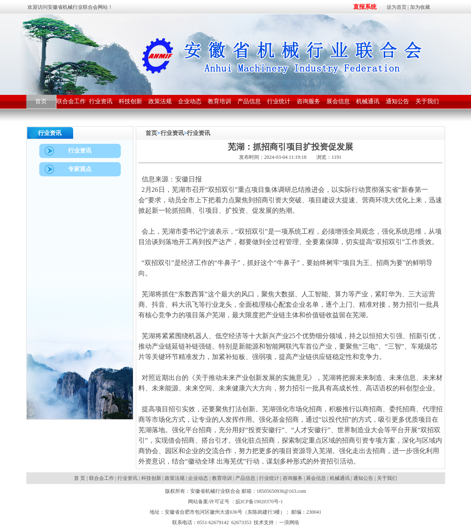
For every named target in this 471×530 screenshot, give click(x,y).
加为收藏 (420, 7)
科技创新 (151, 478)
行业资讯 (172, 133)
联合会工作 (101, 478)
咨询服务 (293, 478)
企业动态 (198, 478)
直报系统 (365, 7)
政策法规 (175, 478)
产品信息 (245, 478)
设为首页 (397, 7)
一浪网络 (289, 522)
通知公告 (363, 478)
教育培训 (222, 478)
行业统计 (269, 478)
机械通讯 (340, 478)
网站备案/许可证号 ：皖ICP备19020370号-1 (235, 502)
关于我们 (387, 478)
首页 (151, 133)
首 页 (80, 478)
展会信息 (316, 478)
